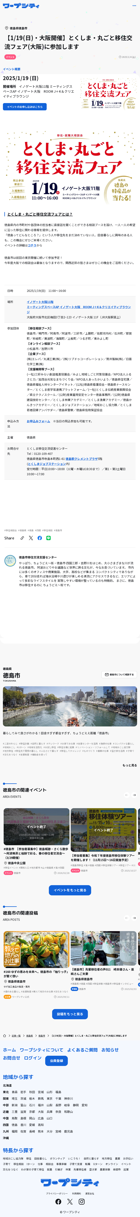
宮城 (41, 1092)
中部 (6, 1105)
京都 (32, 1111)
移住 (28, 1158)
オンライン (111, 1164)
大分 (49, 1131)
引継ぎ (59, 1169)
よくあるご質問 (82, 1050)
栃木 (32, 1098)
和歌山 (68, 1111)
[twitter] (31, 538)
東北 (6, 1092)
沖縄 (6, 1138)
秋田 (32, 1092)
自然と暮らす (91, 1158)
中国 (6, 1118)
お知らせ (110, 1050)
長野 (58, 1105)
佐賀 (23, 1131)
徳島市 (41, 1035)
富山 (23, 1105)
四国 (6, 1125)
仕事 (40, 1164)
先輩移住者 (80, 1169)
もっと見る (129, 765)
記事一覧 (16, 1035)
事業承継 (61, 1164)
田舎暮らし (40, 1158)
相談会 (49, 1164)
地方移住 (107, 1158)
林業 (68, 1169)
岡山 (32, 1118)
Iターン (31, 1164)
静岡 (76, 1105)
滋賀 (23, 1111)
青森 (15, 1092)
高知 (41, 1125)
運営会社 (89, 1193)
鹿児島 (68, 1131)
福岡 (15, 1131)
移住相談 (18, 1164)
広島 (41, 1118)
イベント (126, 1164)
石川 (32, 1105)
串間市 (117, 1169)
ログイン (33, 1058)
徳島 (15, 1125)
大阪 (41, 1111)
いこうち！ (74, 1158)
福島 (58, 1092)
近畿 (6, 1111)
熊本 (41, 1131)
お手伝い (128, 1158)
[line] (48, 538)
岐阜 (67, 1105)
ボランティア (57, 1158)
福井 (41, 1105)
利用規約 (76, 1193)
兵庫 (49, 1111)
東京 (49, 1098)
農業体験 (105, 1169)
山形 (49, 1092)
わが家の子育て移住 (32, 1169)
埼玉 (15, 1098)
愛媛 (32, 1125)
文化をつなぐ (10, 1169)
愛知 (85, 1105)
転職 (87, 1164)
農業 (117, 1158)
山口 (49, 1118)
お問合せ (11, 1058)
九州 (6, 1131)
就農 (49, 1169)
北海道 (7, 1085)
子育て (7, 1164)
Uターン (97, 1164)
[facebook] (40, 538)
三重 (15, 1111)
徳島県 (29, 1035)
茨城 (23, 1098)
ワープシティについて (41, 1050)
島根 (23, 1118)
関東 (6, 1098)
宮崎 (58, 1131)
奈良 (58, 1111)
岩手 (23, 1092)
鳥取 (15, 1118)
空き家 (93, 1169)
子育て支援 (75, 1164)
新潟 (15, 1105)
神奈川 (68, 1098)
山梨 (49, 1105)
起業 (126, 1169)
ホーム (9, 1050)
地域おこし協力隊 (13, 1158)
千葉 (58, 1098)
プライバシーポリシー (57, 1193)
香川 (23, 1125)
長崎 (32, 1131)
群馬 (41, 1098)
